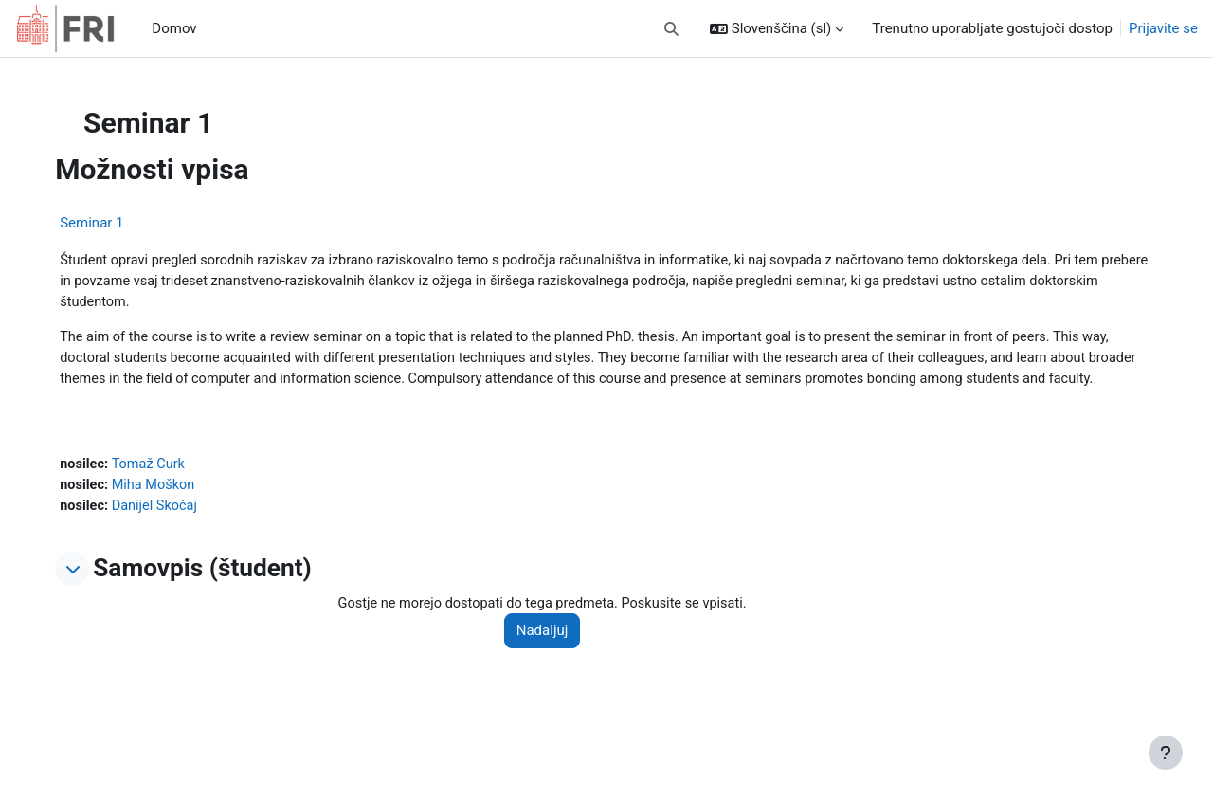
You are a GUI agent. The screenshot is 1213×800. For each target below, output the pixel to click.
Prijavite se (1163, 28)
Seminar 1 (132, 222)
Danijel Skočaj (198, 533)
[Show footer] (1166, 753)
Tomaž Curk (191, 491)
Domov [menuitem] (174, 28)
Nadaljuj (570, 659)
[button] (671, 29)
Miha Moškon (197, 512)
